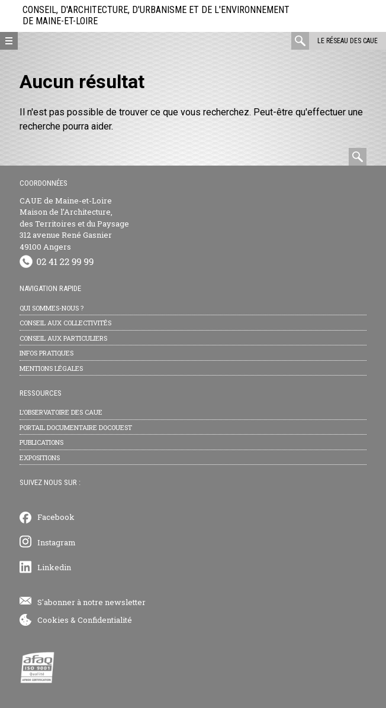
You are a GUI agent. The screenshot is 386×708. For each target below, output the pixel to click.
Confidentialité (105, 620)
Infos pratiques (46, 352)
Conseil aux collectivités (65, 322)
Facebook (56, 517)
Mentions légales (51, 368)
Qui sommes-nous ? (51, 307)
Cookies (53, 620)
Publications (41, 442)
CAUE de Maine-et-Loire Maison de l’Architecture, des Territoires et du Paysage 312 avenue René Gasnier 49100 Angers (74, 223)
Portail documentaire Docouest (76, 427)
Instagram (56, 542)
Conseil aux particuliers (63, 338)
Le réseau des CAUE (347, 41)
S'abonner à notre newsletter (91, 602)
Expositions (40, 457)
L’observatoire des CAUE (61, 412)
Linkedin (54, 567)
